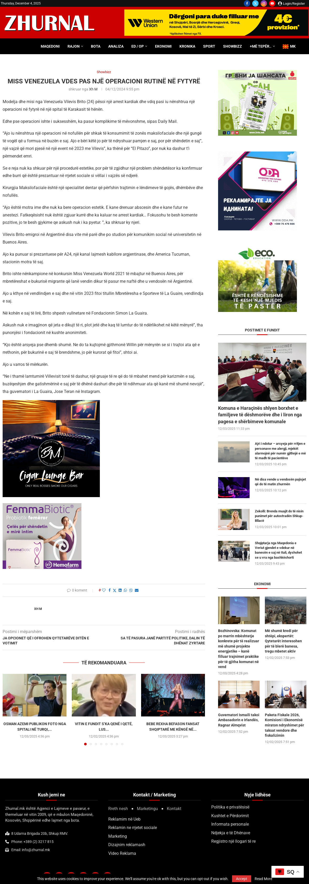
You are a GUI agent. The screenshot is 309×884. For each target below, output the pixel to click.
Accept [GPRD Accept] (241, 879)
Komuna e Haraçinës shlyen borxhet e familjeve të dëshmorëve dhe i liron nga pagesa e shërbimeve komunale (260, 414)
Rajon (74, 46)
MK (289, 46)
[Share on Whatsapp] (125, 590)
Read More (263, 879)
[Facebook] (247, 3)
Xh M (93, 89)
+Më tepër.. (260, 46)
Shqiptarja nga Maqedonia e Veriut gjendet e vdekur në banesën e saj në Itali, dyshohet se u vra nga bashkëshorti (278, 550)
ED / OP (137, 46)
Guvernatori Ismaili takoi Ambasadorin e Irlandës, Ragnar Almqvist (238, 720)
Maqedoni (50, 46)
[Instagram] (264, 3)
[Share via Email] (136, 590)
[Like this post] (104, 590)
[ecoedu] (257, 248)
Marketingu (147, 808)
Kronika (187, 46)
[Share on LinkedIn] (120, 590)
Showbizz (232, 46)
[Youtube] (272, 3)
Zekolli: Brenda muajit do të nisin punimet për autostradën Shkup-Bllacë (279, 516)
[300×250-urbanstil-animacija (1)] (257, 72)
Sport (209, 46)
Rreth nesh (118, 808)
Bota (95, 46)
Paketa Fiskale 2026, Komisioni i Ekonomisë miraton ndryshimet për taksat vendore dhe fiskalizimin (284, 725)
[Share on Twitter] (114, 590)
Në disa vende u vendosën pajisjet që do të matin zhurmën (280, 481)
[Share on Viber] (131, 590)
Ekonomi (163, 46)
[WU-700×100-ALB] (216, 11)
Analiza (115, 46)
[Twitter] (255, 3)
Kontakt (174, 808)
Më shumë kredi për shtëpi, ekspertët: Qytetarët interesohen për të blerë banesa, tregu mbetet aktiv (283, 641)
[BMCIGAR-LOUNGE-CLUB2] (51, 403)
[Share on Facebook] (110, 590)
